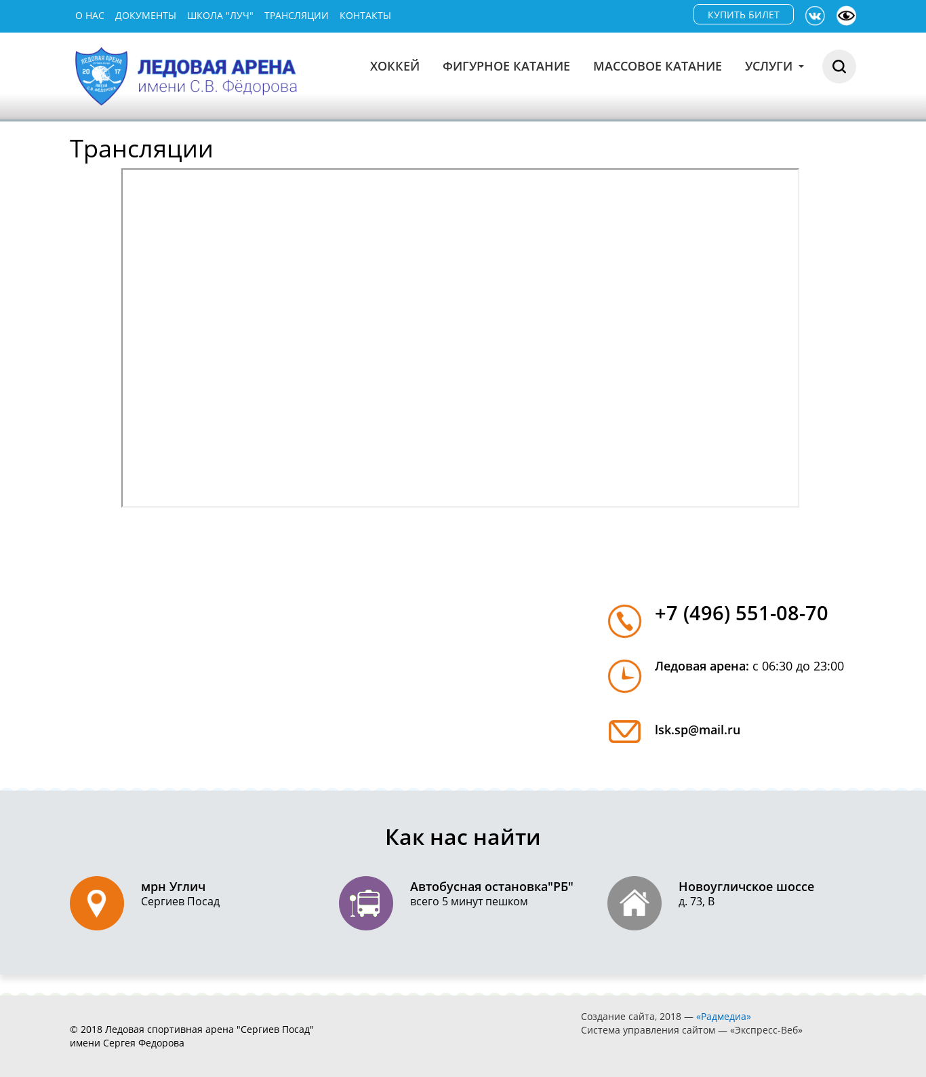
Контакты (365, 15)
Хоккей (395, 66)
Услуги (774, 66)
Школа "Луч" (220, 15)
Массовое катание (657, 66)
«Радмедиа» (723, 1016)
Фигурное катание (506, 66)
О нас (89, 15)
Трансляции (296, 15)
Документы (145, 15)
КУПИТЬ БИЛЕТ (744, 14)
